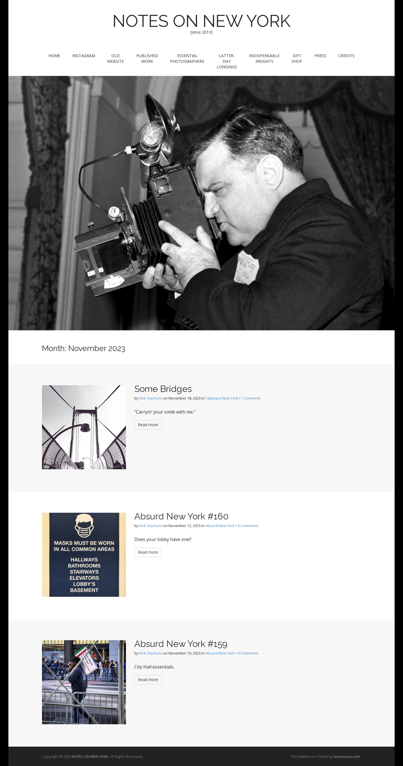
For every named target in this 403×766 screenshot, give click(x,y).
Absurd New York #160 (181, 516)
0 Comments (248, 525)
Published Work (147, 58)
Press (320, 55)
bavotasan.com (347, 756)
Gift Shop (297, 58)
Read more (148, 424)
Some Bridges (163, 389)
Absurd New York (220, 525)
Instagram (83, 55)
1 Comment (250, 398)
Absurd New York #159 (181, 644)
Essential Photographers (187, 58)
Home (54, 55)
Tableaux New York (221, 398)
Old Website (115, 58)
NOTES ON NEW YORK (201, 21)
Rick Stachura (150, 398)
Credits (346, 55)
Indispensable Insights (264, 58)
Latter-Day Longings (227, 61)
